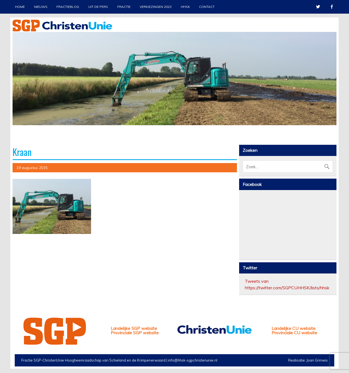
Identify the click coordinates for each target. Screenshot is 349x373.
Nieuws (40, 7)
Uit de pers (98, 7)
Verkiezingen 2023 (156, 7)
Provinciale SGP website (135, 332)
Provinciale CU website (294, 332)
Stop (329, 41)
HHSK (185, 7)
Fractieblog (67, 7)
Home (20, 7)
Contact (207, 7)
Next (332, 90)
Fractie (124, 7)
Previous (17, 90)
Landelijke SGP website (134, 328)
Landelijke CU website (293, 328)
